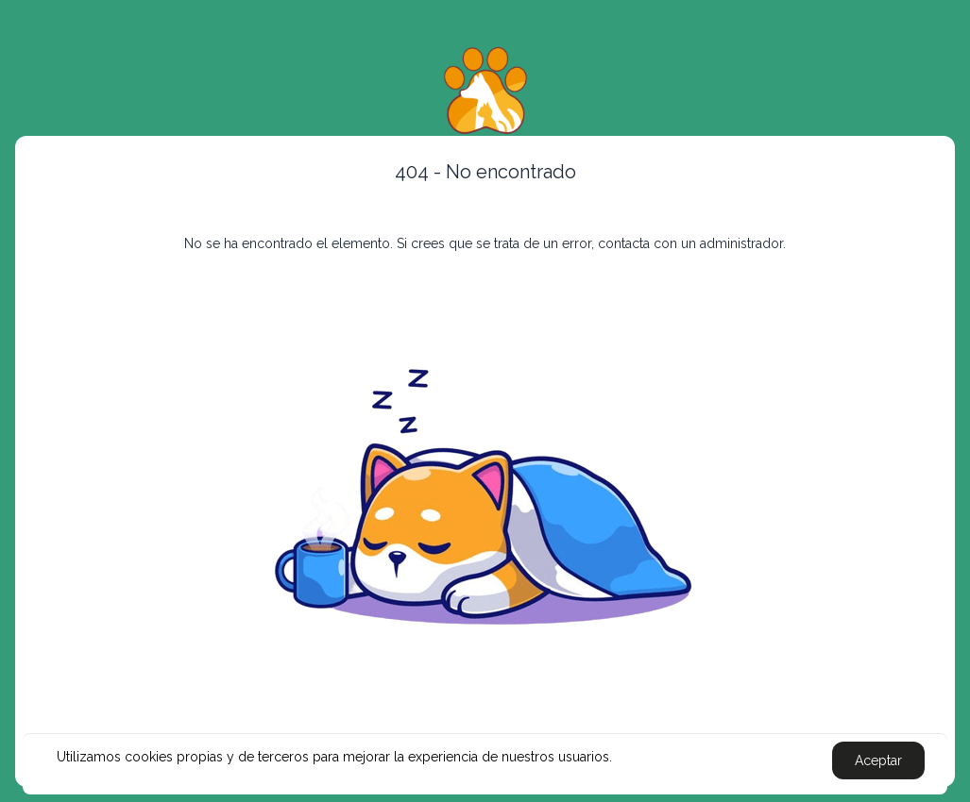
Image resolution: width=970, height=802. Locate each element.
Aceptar (878, 760)
